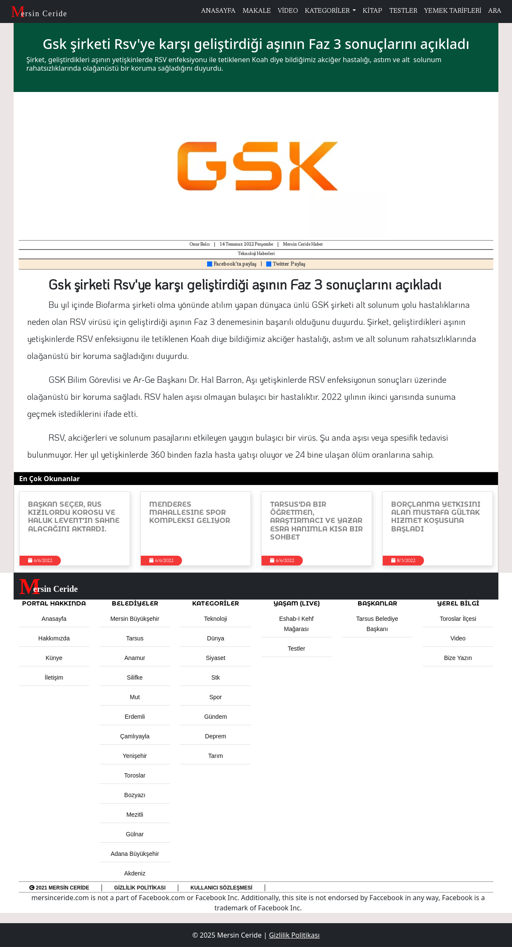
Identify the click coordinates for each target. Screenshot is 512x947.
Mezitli (134, 814)
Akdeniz (134, 873)
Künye (54, 657)
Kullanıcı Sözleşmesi (221, 888)
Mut (134, 697)
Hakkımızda (54, 638)
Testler (296, 648)
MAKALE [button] (256, 11)
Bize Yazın (458, 657)
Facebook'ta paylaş (231, 264)
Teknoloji (215, 618)
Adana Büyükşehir (135, 853)
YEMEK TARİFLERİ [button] (452, 11)
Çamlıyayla (134, 736)
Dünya (215, 638)
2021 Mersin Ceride (59, 888)
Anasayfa (54, 618)
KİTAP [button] (372, 11)
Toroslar (134, 775)
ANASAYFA (218, 11)
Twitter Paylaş (285, 264)
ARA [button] (494, 11)
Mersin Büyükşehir (134, 618)
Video (458, 638)
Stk (215, 677)
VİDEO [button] (288, 11)
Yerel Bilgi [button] (458, 603)
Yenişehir (134, 755)
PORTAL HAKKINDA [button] (54, 603)
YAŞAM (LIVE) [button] (296, 603)
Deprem (215, 736)
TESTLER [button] (403, 11)
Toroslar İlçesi (458, 618)
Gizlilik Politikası (140, 888)
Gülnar (135, 834)
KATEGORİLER (328, 11)
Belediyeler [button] (135, 603)
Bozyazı (134, 795)
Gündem (215, 716)
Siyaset (215, 657)
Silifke (134, 677)
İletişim (54, 677)
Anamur (134, 657)
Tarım (215, 755)
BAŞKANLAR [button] (377, 603)
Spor (215, 697)
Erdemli (135, 716)
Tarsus (134, 638)
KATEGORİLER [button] (215, 603)
